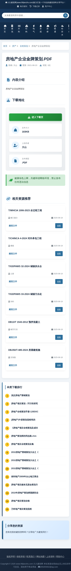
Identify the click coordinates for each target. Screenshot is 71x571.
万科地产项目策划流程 (21, 509)
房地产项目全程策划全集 (22, 444)
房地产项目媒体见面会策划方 (24, 485)
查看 (59, 226)
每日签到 (22, 6)
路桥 (48, 29)
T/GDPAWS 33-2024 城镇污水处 (25, 294)
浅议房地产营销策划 (20, 395)
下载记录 (35, 6)
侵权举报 (21, 556)
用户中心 (47, 6)
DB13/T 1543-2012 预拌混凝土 (24, 322)
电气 (34, 29)
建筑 (12, 29)
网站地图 (40, 556)
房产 (14, 46)
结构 (26, 29)
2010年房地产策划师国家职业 (24, 493)
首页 (5, 29)
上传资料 (50, 556)
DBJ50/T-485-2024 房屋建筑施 (24, 350)
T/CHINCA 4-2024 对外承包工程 (25, 238)
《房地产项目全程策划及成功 (24, 428)
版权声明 (11, 556)
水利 (19, 29)
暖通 (55, 29)
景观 (41, 29)
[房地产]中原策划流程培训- (23, 420)
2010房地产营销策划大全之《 (24, 452)
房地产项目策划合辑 (20, 501)
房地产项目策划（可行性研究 (24, 403)
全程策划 (24, 46)
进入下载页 (35, 117)
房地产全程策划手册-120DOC (24, 412)
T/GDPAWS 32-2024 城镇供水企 (25, 266)
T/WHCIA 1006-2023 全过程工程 (25, 210)
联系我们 (30, 556)
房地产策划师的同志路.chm (23, 436)
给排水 (62, 30)
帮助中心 (60, 556)
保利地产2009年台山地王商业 (24, 476)
